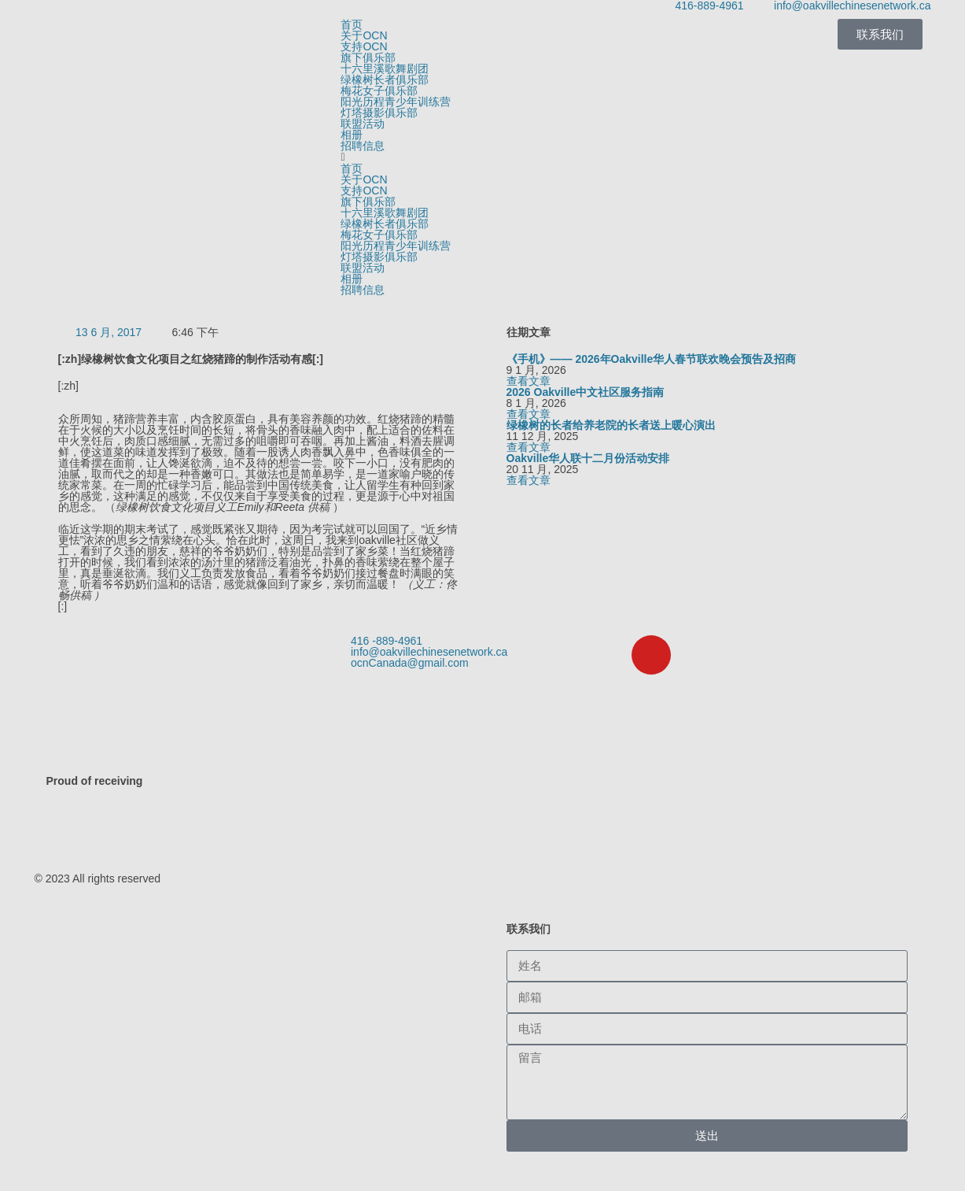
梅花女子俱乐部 (379, 90)
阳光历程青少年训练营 (396, 101)
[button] (482, 157)
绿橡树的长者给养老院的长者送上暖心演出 (611, 425)
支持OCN (364, 46)
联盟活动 (363, 123)
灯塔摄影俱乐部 (379, 112)
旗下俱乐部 (368, 57)
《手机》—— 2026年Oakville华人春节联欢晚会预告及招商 (651, 359)
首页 (352, 24)
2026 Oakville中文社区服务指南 (585, 392)
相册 (352, 134)
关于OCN (364, 35)
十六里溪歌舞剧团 (385, 68)
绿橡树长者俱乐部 (385, 79)
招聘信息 (363, 145)
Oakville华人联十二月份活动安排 (588, 458)
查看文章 (528, 381)
